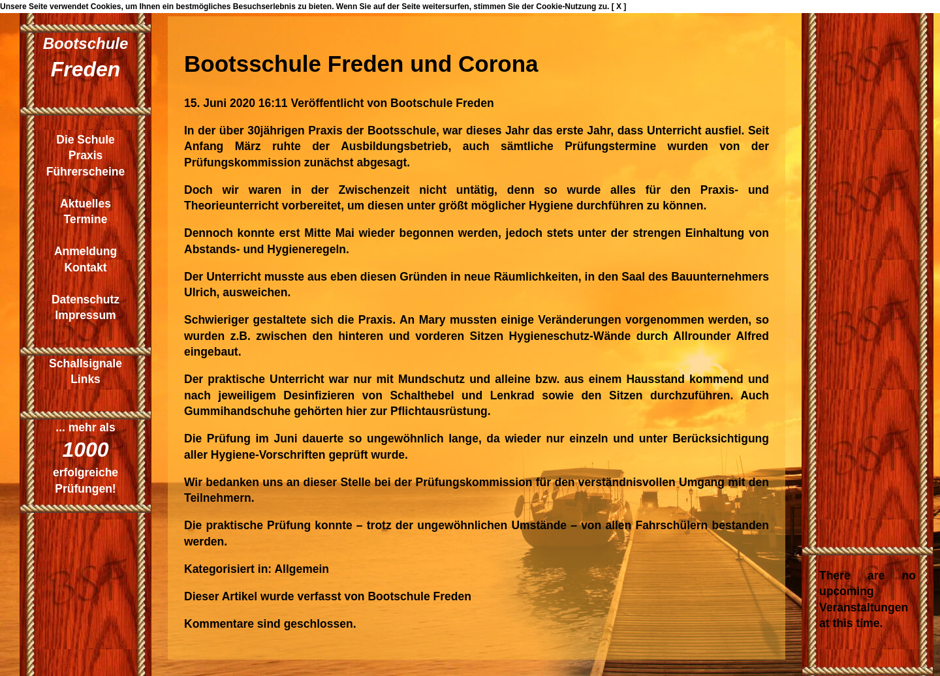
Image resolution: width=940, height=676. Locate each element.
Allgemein (301, 569)
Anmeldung (85, 251)
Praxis (86, 155)
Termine (86, 219)
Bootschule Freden (442, 103)
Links (85, 379)
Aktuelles (85, 203)
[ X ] (619, 6)
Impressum (85, 315)
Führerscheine (85, 171)
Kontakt (85, 267)
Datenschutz (85, 299)
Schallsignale (85, 363)
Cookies (106, 6)
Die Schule (85, 139)
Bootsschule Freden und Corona (361, 63)
